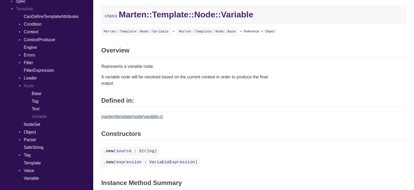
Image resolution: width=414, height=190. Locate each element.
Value (29, 170)
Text (35, 109)
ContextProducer (39, 39)
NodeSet (32, 124)
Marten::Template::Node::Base (207, 32)
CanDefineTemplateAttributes (51, 16)
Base (36, 93)
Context (31, 32)
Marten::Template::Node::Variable (135, 32)
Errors (29, 55)
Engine (30, 47)
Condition (33, 24)
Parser (30, 139)
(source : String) (130, 151)
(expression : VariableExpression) (150, 162)
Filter (28, 62)
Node (29, 86)
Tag (35, 101)
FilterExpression (39, 70)
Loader (30, 78)
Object (30, 132)
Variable (39, 116)
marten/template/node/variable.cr (132, 116)
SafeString (34, 147)
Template (24, 9)
